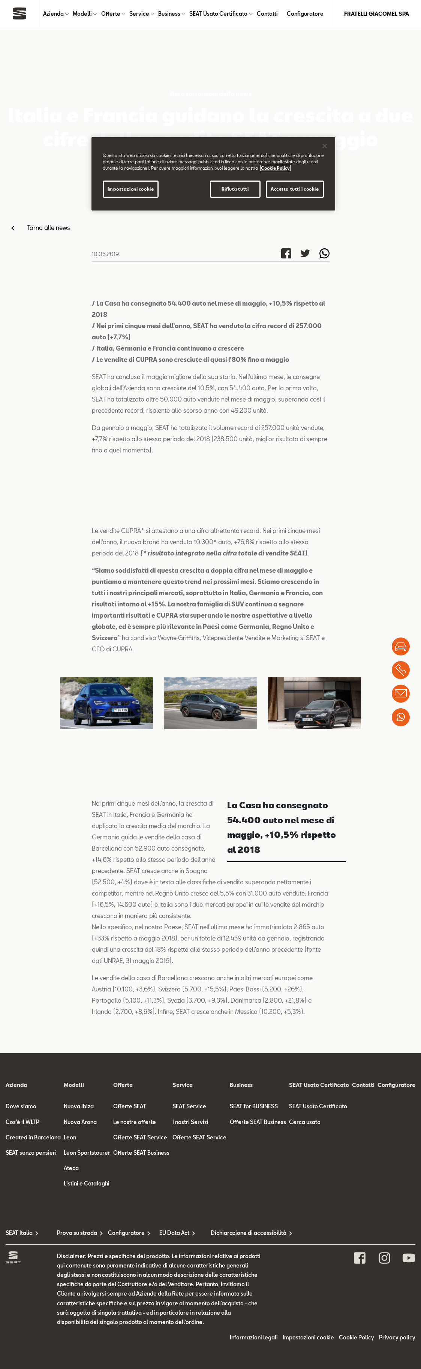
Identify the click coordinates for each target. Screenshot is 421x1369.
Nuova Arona (80, 1279)
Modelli (82, 13)
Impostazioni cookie (131, 189)
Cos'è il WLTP (22, 1279)
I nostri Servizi (190, 1279)
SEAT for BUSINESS (254, 1263)
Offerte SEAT (129, 1263)
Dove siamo (21, 1263)
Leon (70, 1294)
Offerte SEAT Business (141, 1310)
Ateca (71, 1325)
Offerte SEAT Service (140, 1294)
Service (139, 13)
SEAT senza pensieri (31, 1310)
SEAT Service (189, 1263)
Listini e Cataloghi (86, 1341)
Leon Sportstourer (87, 1310)
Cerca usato (305, 1279)
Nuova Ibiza (79, 1263)
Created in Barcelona (33, 1294)
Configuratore (305, 13)
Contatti (267, 13)
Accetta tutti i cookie (295, 189)
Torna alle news (48, 227)
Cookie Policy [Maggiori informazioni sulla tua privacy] (275, 168)
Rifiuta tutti (235, 189)
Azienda (53, 13)
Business (169, 13)
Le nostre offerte (134, 1279)
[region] (213, 174)
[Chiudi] (324, 146)
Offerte (110, 13)
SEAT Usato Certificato (218, 13)
